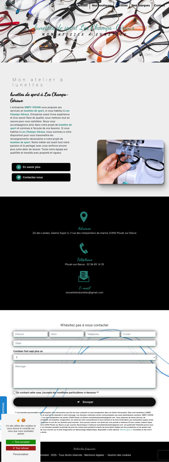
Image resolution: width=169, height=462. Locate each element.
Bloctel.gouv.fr (126, 424)
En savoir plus (28, 166)
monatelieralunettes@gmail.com (84, 286)
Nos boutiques (101, 5)
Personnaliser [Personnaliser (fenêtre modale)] (21, 454)
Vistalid (44, 455)
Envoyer (88, 396)
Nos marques (141, 5)
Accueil (82, 5)
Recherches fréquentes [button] (84, 448)
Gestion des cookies (119, 455)
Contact (159, 5)
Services (121, 5)
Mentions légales (94, 455)
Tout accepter (21, 442)
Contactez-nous (29, 177)
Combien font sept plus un (28, 345)
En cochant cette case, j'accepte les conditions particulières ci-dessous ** (57, 386)
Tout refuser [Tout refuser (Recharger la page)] (21, 448)
